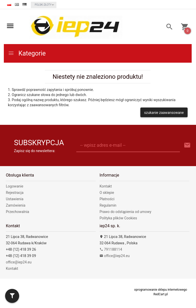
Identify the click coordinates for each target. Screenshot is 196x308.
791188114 (111, 249)
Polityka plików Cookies (118, 218)
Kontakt (106, 186)
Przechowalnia (17, 212)
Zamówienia (15, 205)
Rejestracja (14, 193)
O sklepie (107, 193)
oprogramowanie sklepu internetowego (160, 289)
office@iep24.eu (19, 262)
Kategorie (27, 53)
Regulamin (108, 205)
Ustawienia (14, 199)
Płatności (107, 199)
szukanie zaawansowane (164, 113)
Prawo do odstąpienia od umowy (125, 212)
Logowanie (14, 186)
